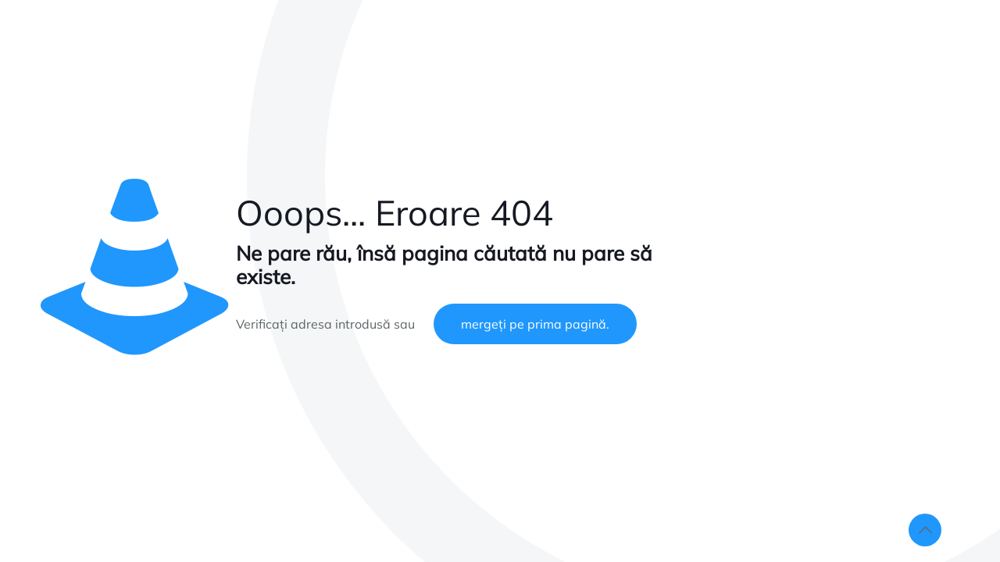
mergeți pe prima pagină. (535, 324)
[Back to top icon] (925, 530)
